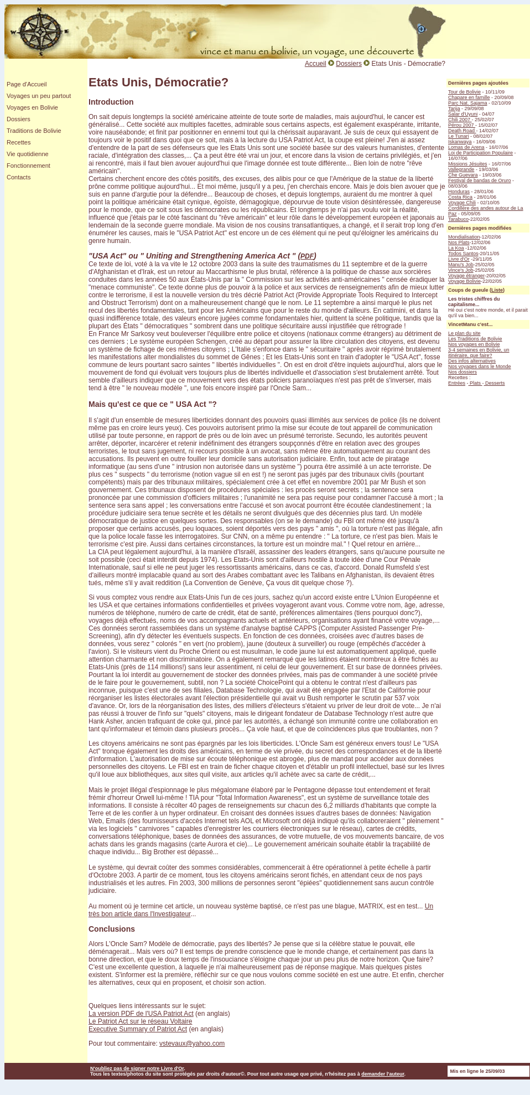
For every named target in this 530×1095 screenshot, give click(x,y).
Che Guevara (463, 175)
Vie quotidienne (28, 154)
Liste (497, 290)
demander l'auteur (382, 1074)
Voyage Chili (462, 202)
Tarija (454, 108)
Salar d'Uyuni (462, 114)
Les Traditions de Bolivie (475, 339)
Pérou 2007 (461, 125)
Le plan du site (464, 333)
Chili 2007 (460, 119)
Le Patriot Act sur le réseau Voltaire (140, 1021)
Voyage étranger (466, 275)
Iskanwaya (460, 141)
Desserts (494, 383)
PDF (307, 256)
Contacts (18, 177)
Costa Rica (460, 197)
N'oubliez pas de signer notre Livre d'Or (137, 1068)
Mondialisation (464, 237)
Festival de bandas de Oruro (479, 180)
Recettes (18, 142)
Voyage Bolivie (464, 281)
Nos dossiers (462, 372)
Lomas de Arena (466, 147)
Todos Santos (463, 253)
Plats (475, 383)
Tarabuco (458, 219)
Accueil (315, 64)
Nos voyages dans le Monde (479, 366)
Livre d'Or (459, 259)
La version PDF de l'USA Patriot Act (141, 1013)
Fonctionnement (28, 165)
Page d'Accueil (26, 84)
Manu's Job (461, 264)
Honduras (459, 191)
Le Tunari (458, 136)
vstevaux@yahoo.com (192, 1043)
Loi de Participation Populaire (480, 153)
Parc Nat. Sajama (467, 103)
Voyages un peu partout (39, 95)
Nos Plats (459, 242)
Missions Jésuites (467, 164)
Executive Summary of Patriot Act (138, 1029)
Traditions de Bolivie (34, 130)
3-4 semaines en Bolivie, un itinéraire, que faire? (479, 352)
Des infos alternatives (472, 361)
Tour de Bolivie (464, 92)
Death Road (462, 130)
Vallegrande (461, 169)
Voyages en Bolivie (32, 107)
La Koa (456, 248)
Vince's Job (461, 270)
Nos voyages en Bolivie (474, 344)
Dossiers (18, 119)
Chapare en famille (469, 97)
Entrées (456, 383)
